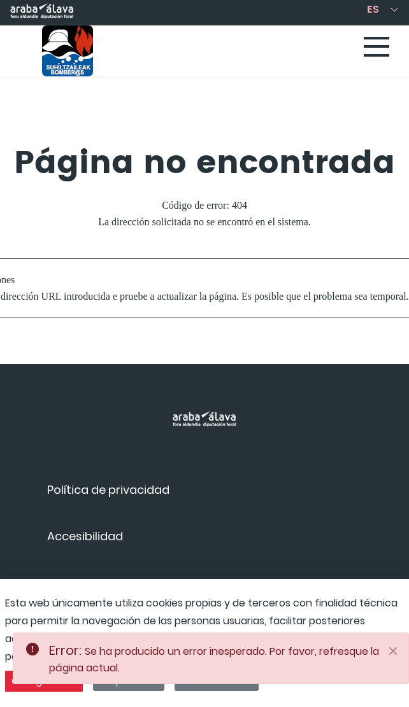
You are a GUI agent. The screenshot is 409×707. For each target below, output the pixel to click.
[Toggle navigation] (377, 48)
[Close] (393, 651)
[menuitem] (108, 489)
